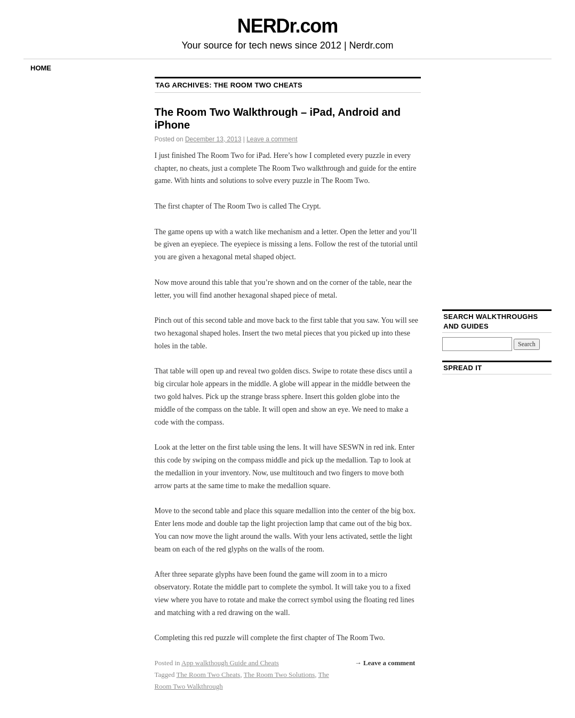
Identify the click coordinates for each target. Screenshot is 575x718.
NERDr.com (287, 26)
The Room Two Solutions (279, 675)
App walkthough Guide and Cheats (230, 663)
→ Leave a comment (385, 663)
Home (40, 68)
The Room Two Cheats (209, 675)
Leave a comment (271, 139)
